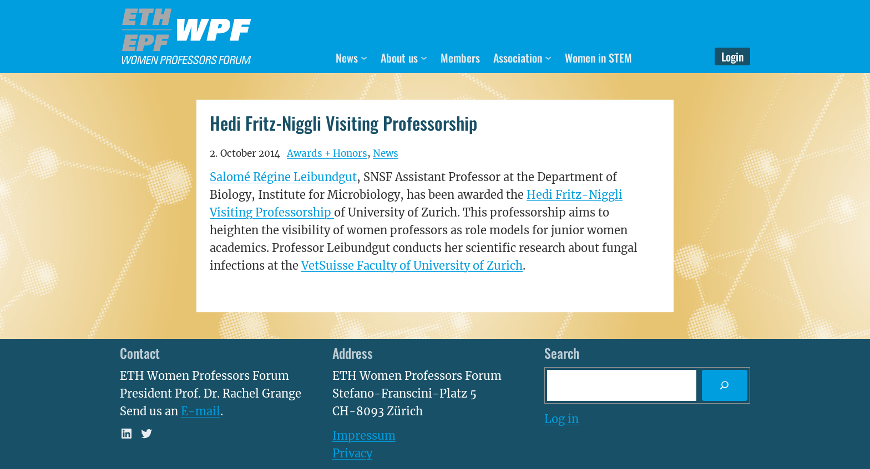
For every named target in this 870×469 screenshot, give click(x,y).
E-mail (200, 411)
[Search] (724, 385)
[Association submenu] (548, 57)
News (385, 153)
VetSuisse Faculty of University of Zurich (412, 265)
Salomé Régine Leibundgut (283, 177)
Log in (561, 419)
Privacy (352, 453)
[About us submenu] (424, 57)
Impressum (364, 435)
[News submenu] (364, 57)
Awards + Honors (327, 153)
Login (732, 56)
